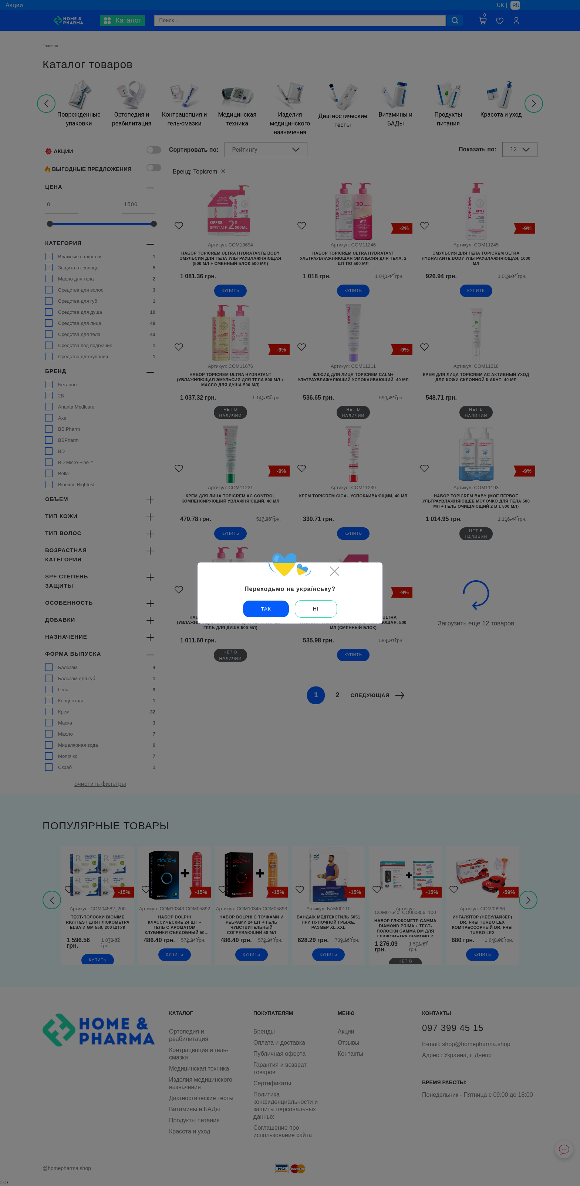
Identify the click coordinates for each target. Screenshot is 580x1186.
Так (266, 609)
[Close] (334, 571)
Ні (316, 609)
